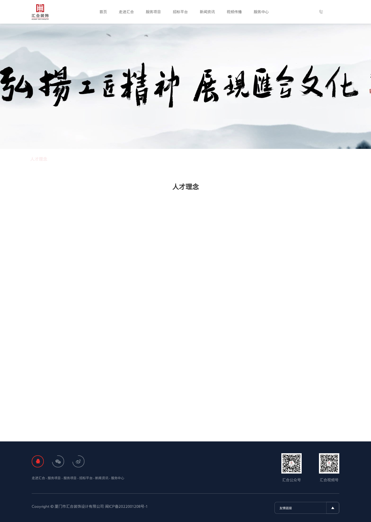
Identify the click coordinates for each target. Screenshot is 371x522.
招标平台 (180, 12)
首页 (103, 12)
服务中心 (261, 12)
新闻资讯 (207, 12)
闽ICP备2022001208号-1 (126, 506)
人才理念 (108, 159)
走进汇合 (126, 12)
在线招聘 (262, 159)
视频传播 (234, 12)
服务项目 (153, 12)
